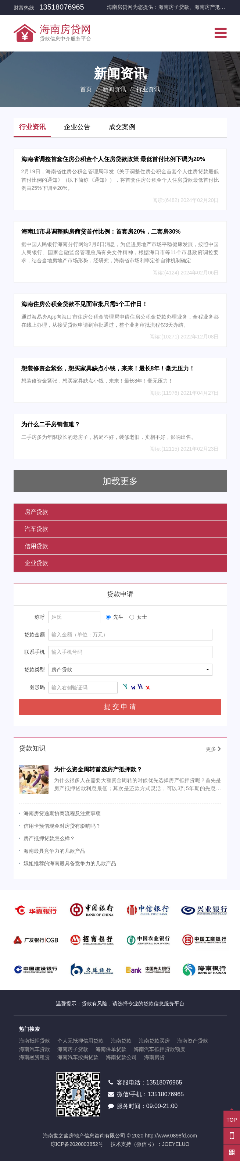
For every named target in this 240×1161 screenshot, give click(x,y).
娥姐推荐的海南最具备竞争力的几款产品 (70, 863)
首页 (86, 89)
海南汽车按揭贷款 (77, 1057)
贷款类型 (34, 669)
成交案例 (122, 127)
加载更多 (120, 481)
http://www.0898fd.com (171, 1136)
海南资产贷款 (192, 1041)
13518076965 (61, 7)
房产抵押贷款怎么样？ (49, 838)
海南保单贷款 (111, 1049)
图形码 (37, 687)
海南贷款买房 (154, 1041)
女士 (138, 617)
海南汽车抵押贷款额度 (159, 1049)
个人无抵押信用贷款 (80, 1041)
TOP (232, 1117)
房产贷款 (36, 512)
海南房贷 (154, 1057)
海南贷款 (121, 1041)
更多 (213, 749)
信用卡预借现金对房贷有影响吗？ (62, 826)
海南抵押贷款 (34, 1041)
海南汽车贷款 (34, 1049)
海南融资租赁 (34, 1057)
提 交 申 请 (120, 706)
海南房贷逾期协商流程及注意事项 (62, 813)
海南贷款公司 (121, 1057)
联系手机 (34, 652)
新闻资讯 (114, 89)
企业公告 (77, 127)
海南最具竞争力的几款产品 (54, 851)
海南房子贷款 (72, 1049)
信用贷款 (36, 546)
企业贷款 (36, 563)
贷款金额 (34, 635)
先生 (114, 617)
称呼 (40, 617)
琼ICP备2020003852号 (77, 1144)
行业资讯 (32, 127)
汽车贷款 (36, 529)
